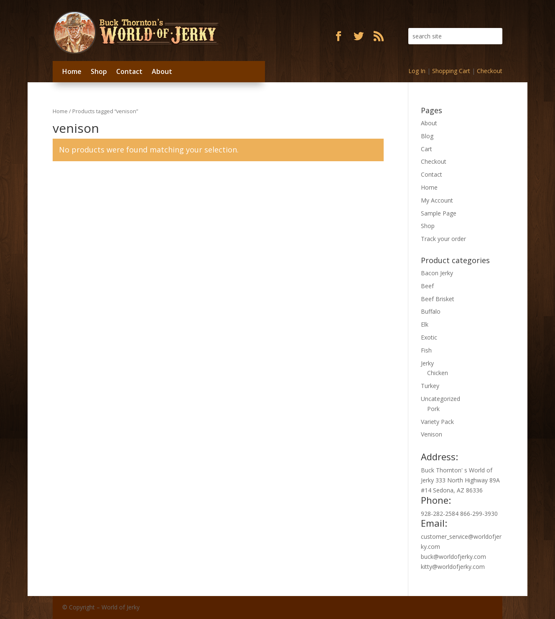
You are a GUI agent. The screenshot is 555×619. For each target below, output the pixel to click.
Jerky (427, 363)
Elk (424, 324)
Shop (99, 71)
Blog (427, 136)
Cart (426, 149)
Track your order (443, 239)
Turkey (430, 386)
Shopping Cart (451, 71)
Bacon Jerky (437, 273)
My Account (437, 200)
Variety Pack (437, 422)
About (162, 71)
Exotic (429, 337)
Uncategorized (440, 399)
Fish (426, 350)
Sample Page (438, 213)
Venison (431, 434)
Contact (129, 71)
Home (71, 71)
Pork (433, 409)
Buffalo (430, 311)
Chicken (437, 373)
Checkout (489, 71)
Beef (427, 286)
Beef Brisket (437, 299)
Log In (416, 71)
